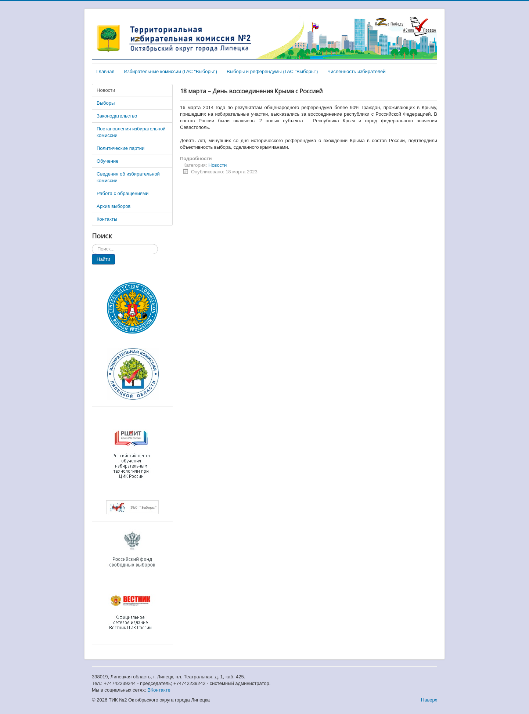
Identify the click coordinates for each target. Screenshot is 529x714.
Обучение (107, 161)
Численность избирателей (356, 71)
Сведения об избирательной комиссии (128, 177)
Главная (105, 71)
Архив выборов (113, 206)
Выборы (106, 103)
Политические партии (120, 148)
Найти (103, 259)
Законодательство (117, 116)
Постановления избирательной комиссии (131, 132)
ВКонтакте (158, 690)
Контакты (107, 219)
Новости (106, 90)
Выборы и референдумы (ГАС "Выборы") (272, 71)
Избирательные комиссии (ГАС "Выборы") (170, 71)
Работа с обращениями (122, 193)
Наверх (429, 700)
